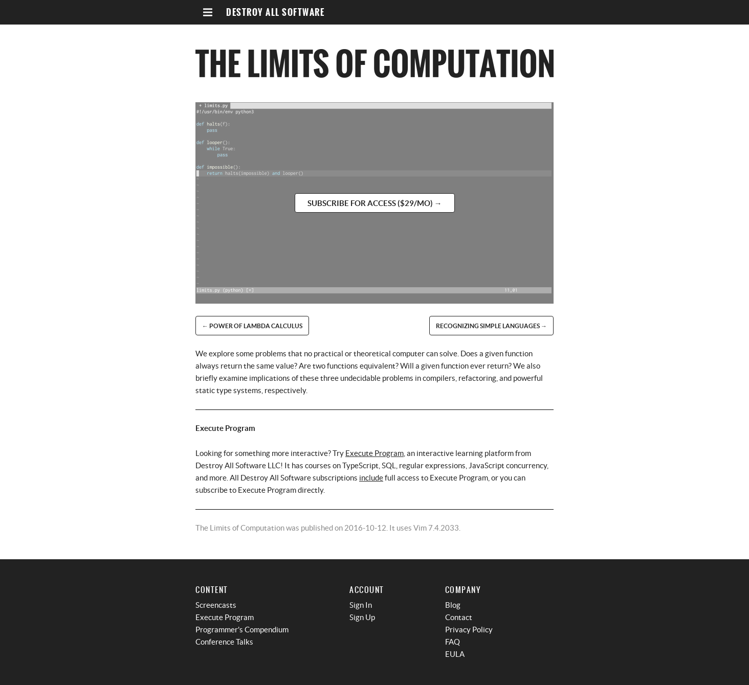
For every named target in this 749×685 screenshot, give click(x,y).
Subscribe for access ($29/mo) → (374, 203)
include (371, 477)
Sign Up (362, 617)
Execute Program (374, 453)
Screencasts (215, 605)
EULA (455, 654)
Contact (458, 617)
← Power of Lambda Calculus (252, 326)
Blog (452, 605)
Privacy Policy (469, 629)
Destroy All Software (275, 12)
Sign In (360, 605)
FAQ (452, 641)
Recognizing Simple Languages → (491, 326)
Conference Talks (224, 641)
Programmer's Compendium (242, 629)
